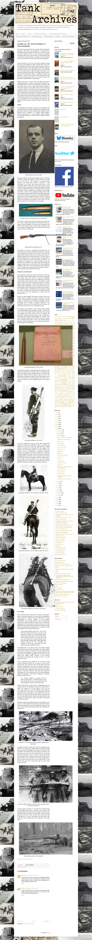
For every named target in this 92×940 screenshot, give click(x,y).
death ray (68, 340)
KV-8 (65, 358)
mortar (73, 368)
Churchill (57, 337)
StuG (73, 388)
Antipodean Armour (60, 511)
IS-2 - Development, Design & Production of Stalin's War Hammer (67, 63)
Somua (73, 387)
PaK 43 (60, 374)
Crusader (70, 339)
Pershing (69, 376)
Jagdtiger (62, 354)
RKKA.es (58, 605)
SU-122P (68, 390)
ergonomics (62, 342)
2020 (57, 424)
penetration (62, 376)
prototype (63, 380)
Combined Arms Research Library (63, 517)
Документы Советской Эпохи (62, 579)
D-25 (56, 340)
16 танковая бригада (60, 560)
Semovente (59, 385)
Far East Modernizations (62, 455)
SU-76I (67, 391)
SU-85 (71, 391)
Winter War (61, 405)
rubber (67, 384)
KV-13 (60, 357)
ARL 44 (73, 330)
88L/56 (66, 326)
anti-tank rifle (23, 866)
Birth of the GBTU (61, 445)
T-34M (68, 394)
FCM (56, 343)
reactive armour (58, 382)
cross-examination (59, 339)
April (58, 489)
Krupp (70, 355)
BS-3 (58, 334)
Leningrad (57, 361)
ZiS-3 (58, 406)
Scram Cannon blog (60, 608)
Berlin (57, 333)
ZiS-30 (61, 406)
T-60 (56, 397)
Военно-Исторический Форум (63, 573)
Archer (70, 330)
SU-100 (60, 390)
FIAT (66, 343)
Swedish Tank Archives (61, 537)
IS (63, 351)
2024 (57, 416)
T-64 (60, 397)
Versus (29, 33)
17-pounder (64, 318)
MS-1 (56, 369)
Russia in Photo (59, 606)
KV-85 (67, 358)
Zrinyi (72, 406)
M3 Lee (65, 364)
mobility (59, 368)
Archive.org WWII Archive (61, 513)
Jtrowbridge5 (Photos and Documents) (64, 525)
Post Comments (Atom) (29, 923)
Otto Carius (66, 372)
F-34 (74, 342)
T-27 (71, 393)
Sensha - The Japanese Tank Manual (64, 530)
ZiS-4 (64, 406)
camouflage (64, 335)
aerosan (64, 329)
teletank (62, 400)
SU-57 (60, 391)
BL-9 (64, 333)
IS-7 (55, 352)
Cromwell (72, 337)
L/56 (57, 359)
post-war (66, 378)
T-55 (74, 396)
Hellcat (56, 348)
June (58, 485)
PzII (60, 381)
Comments (59, 619)
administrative (58, 329)
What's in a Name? (61, 470)
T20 (58, 399)
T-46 (67, 396)
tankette (65, 399)
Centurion (57, 336)
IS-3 (67, 351)
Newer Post (20, 921)
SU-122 (64, 390)
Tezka (57, 572)
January (59, 495)
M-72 (63, 362)
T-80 (67, 397)
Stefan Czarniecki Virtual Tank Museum (64, 534)
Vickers (68, 403)
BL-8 (62, 333)
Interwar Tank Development (62, 524)
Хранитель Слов (60, 589)
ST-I (67, 388)
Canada (69, 334)
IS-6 (74, 351)
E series (73, 340)
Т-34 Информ (59, 588)
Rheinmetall (57, 384)
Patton (56, 376)
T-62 (58, 397)
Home (17, 33)
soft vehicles (68, 387)
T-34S (71, 394)
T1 (56, 399)
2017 (57, 497)
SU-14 (71, 390)
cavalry (73, 334)
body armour (68, 333)
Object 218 (69, 369)
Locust (70, 361)
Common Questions (36, 36)
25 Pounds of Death (61, 447)
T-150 (60, 393)
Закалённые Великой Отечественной (64, 581)
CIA (60, 337)
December (59, 430)
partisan (73, 374)
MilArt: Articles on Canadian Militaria (64, 527)
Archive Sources (48, 36)
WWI (73, 405)
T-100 (56, 393)
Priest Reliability (60, 443)
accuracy (72, 327)
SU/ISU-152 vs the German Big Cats (67, 207)
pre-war (72, 378)
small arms (58, 387)
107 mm (56, 316)
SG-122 (67, 385)
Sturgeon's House (60, 535)
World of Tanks (68, 405)
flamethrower (72, 343)
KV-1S (64, 357)
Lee (65, 359)
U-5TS (59, 403)
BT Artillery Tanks (61, 473)
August (59, 481)
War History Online (60, 552)
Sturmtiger (57, 390)
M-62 (61, 362)
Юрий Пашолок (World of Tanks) (63, 594)
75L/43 (56, 326)
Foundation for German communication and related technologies (64, 521)
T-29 (55, 394)
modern (63, 368)
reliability (64, 382)
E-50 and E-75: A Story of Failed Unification (68, 249)
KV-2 (67, 357)
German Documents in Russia (62, 564)
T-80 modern (71, 397)
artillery (69, 332)
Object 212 (65, 369)
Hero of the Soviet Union (64, 348)
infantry (61, 349)
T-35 (74, 394)
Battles (23, 33)
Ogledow (58, 371)
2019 (57, 426)
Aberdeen (66, 327)
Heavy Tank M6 (71, 346)
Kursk (73, 355)
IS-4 (70, 351)
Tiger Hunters (60, 441)
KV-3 (74, 357)
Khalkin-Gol (62, 355)
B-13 (72, 332)
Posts (57, 616)
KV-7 (63, 358)
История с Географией (61, 583)
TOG (66, 402)
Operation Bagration (65, 371)
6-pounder (60, 324)
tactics (61, 399)
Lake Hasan (61, 359)
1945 (64, 320)
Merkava (73, 365)
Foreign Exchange (62, 345)
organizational (60, 372)
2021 (57, 422)
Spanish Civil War (58, 388)
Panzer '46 (62, 109)
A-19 (74, 326)
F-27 (67, 342)
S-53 (72, 384)
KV (55, 357)
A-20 (56, 327)
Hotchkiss (57, 349)
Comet (63, 337)
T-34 (60, 395)
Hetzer (73, 348)
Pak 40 (73, 372)
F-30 (69, 342)
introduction (60, 351)
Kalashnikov (67, 354)
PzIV (66, 381)
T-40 (60, 396)
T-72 (65, 397)
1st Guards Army (70, 320)
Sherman (72, 385)
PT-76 (68, 379)
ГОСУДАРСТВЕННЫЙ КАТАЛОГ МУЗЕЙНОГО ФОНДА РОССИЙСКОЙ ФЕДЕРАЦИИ (64, 576)
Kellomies (23, 875)
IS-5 (72, 351)
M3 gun (60, 364)
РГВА (57, 586)
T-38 (58, 396)
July (58, 483)
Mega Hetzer (60, 451)
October (59, 433)
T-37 (56, 396)
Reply (22, 883)
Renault (69, 382)
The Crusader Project (60, 549)
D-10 (74, 339)
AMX (74, 329)
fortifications (57, 346)
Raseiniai (69, 381)
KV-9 (70, 358)
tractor (70, 402)
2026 (57, 412)
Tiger (70, 400)
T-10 (74, 391)
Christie (73, 336)
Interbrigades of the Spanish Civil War (64, 565)
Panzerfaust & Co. (61, 449)
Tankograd (58, 546)
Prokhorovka (57, 379)
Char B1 (65, 336)
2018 (57, 428)
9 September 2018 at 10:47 (33, 875)
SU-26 (58, 391)
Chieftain (69, 336)
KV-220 (70, 357)
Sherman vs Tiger (67, 227)
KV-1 (57, 357)
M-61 (58, 362)
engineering (57, 342)
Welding (56, 405)
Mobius (23, 888)
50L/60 (65, 323)
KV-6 (60, 358)
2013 (57, 505)
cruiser (66, 339)
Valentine (63, 403)
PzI (58, 381)
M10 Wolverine (67, 362)
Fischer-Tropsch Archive (61, 519)
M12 (72, 362)
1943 (56, 320)
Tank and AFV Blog (60, 539)
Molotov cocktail (69, 368)
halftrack (65, 346)
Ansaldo (59, 330)
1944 (61, 320)
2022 (57, 420)
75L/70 (59, 326)
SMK (63, 387)
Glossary (57, 36)
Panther (65, 374)
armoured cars (58, 332)
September (59, 435)
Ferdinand (60, 343)
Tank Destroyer (59, 542)
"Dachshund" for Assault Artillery (64, 479)
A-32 (59, 327)
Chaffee (61, 336)
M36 (72, 364)
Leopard (61, 361)
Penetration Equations (68, 259)
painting (69, 372)
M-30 (56, 362)
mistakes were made (69, 367)
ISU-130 (68, 352)
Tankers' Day (60, 464)
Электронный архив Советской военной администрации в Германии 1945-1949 (65, 592)
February (59, 493)
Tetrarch (66, 400)
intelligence (67, 349)
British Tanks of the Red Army (67, 102)
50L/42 (62, 323)
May (58, 487)
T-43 (62, 396)
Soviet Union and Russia (40, 33)
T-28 (74, 393)
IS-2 (65, 351)
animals (56, 330)
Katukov (58, 355)
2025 (57, 414)
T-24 (66, 393)
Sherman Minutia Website (61, 532)
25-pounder (60, 321)
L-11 (73, 358)
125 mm (64, 316)
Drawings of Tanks (60, 562)
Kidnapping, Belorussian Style (63, 439)
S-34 (70, 384)
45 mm (59, 323)
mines (61, 367)
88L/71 (70, 326)
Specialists (59, 453)
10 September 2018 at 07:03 (31, 888)
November (59, 432)
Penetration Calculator (68, 36)
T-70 (63, 397)
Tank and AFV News (60, 541)
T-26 (68, 393)
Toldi (68, 402)
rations (73, 381)
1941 (69, 318)
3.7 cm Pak (65, 321)
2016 (57, 499)
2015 (57, 501)
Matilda (58, 365)
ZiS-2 (56, 406)
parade (69, 374)
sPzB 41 (64, 388)
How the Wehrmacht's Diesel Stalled (67, 270)
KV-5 (58, 358)
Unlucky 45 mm (60, 457)
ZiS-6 (69, 406)
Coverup (59, 459)
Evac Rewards (60, 471)
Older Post (46, 921)
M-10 (74, 361)
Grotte (61, 346)
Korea (67, 355)
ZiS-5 (66, 406)
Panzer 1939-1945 (64, 117)
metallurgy (57, 367)
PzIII (63, 381)
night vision (59, 369)
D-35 (61, 340)
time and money (60, 402)
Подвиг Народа (59, 584)
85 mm (63, 326)
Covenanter (67, 337)
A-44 (62, 327)
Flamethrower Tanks (61, 462)
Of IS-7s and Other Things (62, 529)
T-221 (63, 393)
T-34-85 (65, 394)
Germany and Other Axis (22, 36)
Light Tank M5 (66, 361)
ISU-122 (63, 352)
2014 (57, 503)
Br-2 (56, 335)
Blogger (48, 932)
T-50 (69, 396)
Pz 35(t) (71, 379)
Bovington (73, 333)
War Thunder (72, 403)
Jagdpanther (57, 354)
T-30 (58, 394)
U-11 (57, 403)
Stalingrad (70, 388)
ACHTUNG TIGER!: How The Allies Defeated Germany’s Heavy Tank (67, 79)
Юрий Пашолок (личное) (61, 596)
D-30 (59, 340)
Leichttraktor (72, 359)
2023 (57, 418)
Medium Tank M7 (67, 365)
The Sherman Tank (60, 551)
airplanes (69, 329)
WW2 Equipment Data (61, 554)
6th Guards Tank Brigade (69, 324)
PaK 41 (56, 374)
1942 (73, 318)
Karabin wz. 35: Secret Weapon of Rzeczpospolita (64, 467)
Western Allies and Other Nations (57, 33)
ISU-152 (73, 352)
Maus (62, 365)
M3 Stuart (69, 364)
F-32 (71, 342)
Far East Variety (60, 461)
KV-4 (56, 358)
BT (60, 335)
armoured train (64, 332)
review (73, 382)
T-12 (58, 393)
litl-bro (57, 567)
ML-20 (56, 368)
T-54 (72, 396)
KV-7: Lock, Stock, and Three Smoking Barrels (68, 292)
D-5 (64, 340)
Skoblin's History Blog (61, 610)
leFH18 (67, 359)
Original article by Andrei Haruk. (25, 859)
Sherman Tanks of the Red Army (67, 70)
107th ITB (61, 316)
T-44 (65, 396)
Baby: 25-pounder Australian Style (64, 437)
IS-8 (59, 352)
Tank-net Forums (59, 544)
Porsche (61, 377)
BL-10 (59, 333)
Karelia (71, 354)
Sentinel (63, 385)
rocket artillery (63, 384)
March (58, 491)
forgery (73, 345)
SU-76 (64, 391)
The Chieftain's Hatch (60, 547)
